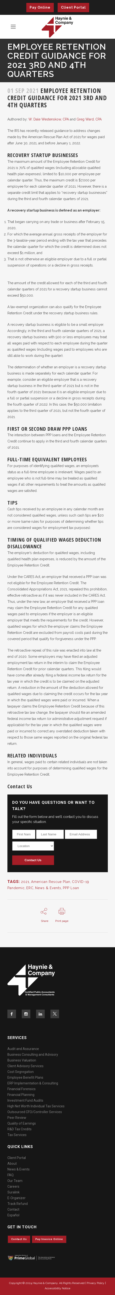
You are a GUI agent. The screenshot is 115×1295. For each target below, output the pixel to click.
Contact (13, 1209)
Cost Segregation (20, 1072)
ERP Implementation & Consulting (32, 1083)
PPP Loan (71, 888)
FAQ (10, 1175)
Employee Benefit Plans (25, 1077)
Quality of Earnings (21, 1123)
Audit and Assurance (23, 1049)
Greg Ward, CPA (89, 119)
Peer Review (16, 1118)
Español (13, 1215)
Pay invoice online (49, 1239)
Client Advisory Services (25, 1066)
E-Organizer (16, 1198)
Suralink (13, 1192)
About (12, 1163)
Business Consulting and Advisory (32, 1054)
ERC (29, 888)
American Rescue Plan (50, 882)
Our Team (14, 1181)
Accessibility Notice (57, 1288)
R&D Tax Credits (19, 1129)
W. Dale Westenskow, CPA (48, 119)
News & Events (48, 888)
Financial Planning (20, 1095)
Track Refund (17, 1204)
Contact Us (33, 860)
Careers (13, 1186)
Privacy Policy (95, 1283)
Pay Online (40, 7)
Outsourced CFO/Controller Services (34, 1112)
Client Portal (73, 7)
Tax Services (17, 1135)
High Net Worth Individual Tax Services (36, 1106)
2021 (25, 882)
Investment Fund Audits (25, 1100)
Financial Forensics (21, 1089)
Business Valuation (21, 1060)
